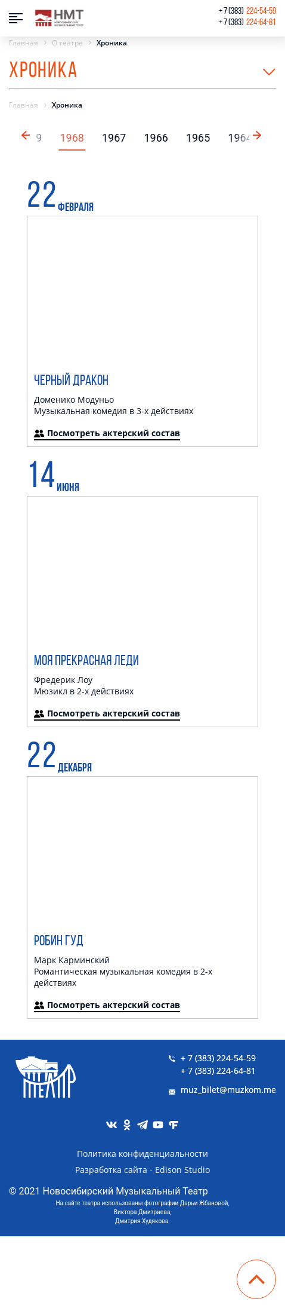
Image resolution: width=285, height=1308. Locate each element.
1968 (71, 137)
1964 (240, 137)
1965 (198, 137)
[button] (258, 134)
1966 (156, 137)
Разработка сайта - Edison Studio (142, 1169)
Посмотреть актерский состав (107, 433)
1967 (114, 137)
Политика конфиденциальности (142, 1153)
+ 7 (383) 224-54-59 (218, 1058)
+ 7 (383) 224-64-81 (218, 1070)
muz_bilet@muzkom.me (228, 1089)
